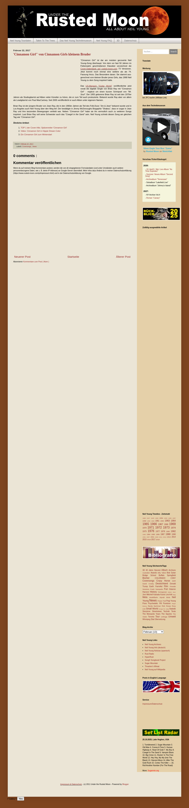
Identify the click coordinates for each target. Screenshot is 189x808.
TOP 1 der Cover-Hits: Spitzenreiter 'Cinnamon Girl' (44, 128)
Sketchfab (167, 151)
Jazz (174, 592)
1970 (144, 528)
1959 (149, 521)
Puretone (167, 603)
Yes (21, 798)
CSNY (173, 578)
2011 (161, 537)
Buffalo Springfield (167, 575)
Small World (152, 608)
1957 (174, 518)
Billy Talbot (162, 573)
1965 (146, 524)
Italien (170, 592)
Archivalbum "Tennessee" (156, 179)
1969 (172, 524)
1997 (149, 537)
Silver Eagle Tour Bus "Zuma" (157, 148)
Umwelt (172, 616)
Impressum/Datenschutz (152, 704)
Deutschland (163, 583)
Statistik (172, 609)
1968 (166, 524)
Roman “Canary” (153, 198)
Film (167, 586)
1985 (153, 534)
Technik (167, 611)
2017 (153, 539)
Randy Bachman (155, 606)
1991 (144, 537)
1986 (158, 534)
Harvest (146, 592)
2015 (144, 539)
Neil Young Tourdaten (20, 40)
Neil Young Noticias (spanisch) (157, 651)
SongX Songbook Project (155, 660)
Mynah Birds (166, 597)
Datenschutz (130, 40)
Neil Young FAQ (104, 40)
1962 (162, 521)
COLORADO (163, 578)
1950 (157, 518)
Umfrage (164, 617)
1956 (170, 518)
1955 (166, 518)
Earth (152, 586)
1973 (167, 527)
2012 (165, 537)
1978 (163, 531)
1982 (173, 531)
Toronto (151, 617)
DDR (174, 581)
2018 (158, 540)
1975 (145, 531)
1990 (174, 534)
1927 (149, 518)
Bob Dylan (171, 573)
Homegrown (163, 592)
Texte (173, 611)
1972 (159, 527)
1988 (169, 534)
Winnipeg (146, 619)
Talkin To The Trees (45, 40)
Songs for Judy (164, 609)
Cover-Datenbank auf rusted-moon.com (98, 69)
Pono (145, 603)
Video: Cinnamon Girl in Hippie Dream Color (41, 131)
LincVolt (169, 595)
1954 (161, 518)
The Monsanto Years (151, 614)
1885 (144, 518)
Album (165, 570)
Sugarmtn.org (153, 771)
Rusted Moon (153, 151)
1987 (163, 534)
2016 (149, 540)
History (154, 592)
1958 (144, 521)
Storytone (147, 611)
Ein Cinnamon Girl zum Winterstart (36, 134)
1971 (151, 527)
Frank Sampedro (157, 589)
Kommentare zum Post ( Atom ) (36, 262)
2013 (169, 537)
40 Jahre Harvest (153, 570)
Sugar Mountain (151, 663)
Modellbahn (154, 597)
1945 (153, 518)
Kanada (156, 595)
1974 (173, 527)
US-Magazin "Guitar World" (99, 86)
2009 (157, 537)
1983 (144, 534)
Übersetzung (160, 619)
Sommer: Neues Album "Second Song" (159, 175)
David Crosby (149, 584)
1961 (157, 521)
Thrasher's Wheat (152, 666)
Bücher (148, 578)
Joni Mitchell (147, 595)
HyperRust (149, 657)
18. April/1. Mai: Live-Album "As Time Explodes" (158, 170)
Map (174, 595)
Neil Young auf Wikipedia (155, 670)
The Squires (167, 614)
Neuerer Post (22, 256)
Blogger (125, 784)
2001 (153, 537)
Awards (154, 573)
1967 (161, 524)
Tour (158, 616)
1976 (152, 531)
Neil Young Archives (153, 644)
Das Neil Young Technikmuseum (76, 40)
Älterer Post (123, 256)
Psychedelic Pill (155, 603)
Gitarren (172, 589)
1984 (149, 534)
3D (118, 40)
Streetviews (157, 611)
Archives (172, 570)
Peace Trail (162, 601)
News (34, 146)
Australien (146, 573)
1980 (168, 531)
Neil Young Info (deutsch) (155, 648)
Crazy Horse (164, 580)
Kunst (163, 595)
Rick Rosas (167, 606)
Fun (166, 589)
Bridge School (150, 575)
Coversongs (27, 146)
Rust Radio (149, 654)
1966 (154, 524)
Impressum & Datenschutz (71, 784)
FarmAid (159, 586)
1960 (153, 521)
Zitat (153, 619)
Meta (145, 597)
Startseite (73, 256)
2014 (174, 537)
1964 (173, 520)
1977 (158, 531)
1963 (168, 520)
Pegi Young (171, 601)
